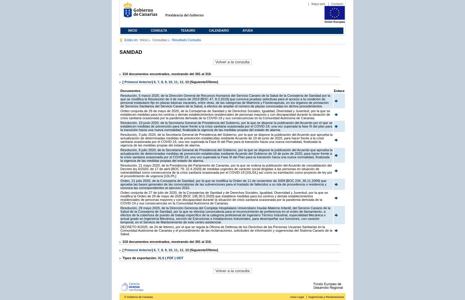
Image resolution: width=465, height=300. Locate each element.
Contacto (337, 4)
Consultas (159, 40)
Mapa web (318, 4)
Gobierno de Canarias (138, 12)
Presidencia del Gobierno (189, 12)
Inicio (132, 30)
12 (181, 82)
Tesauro (188, 30)
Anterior (145, 82)
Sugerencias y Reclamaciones (326, 297)
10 (170, 82)
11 (176, 82)
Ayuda (248, 30)
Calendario (219, 30)
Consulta (159, 30)
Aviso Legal (297, 297)
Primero (131, 82)
